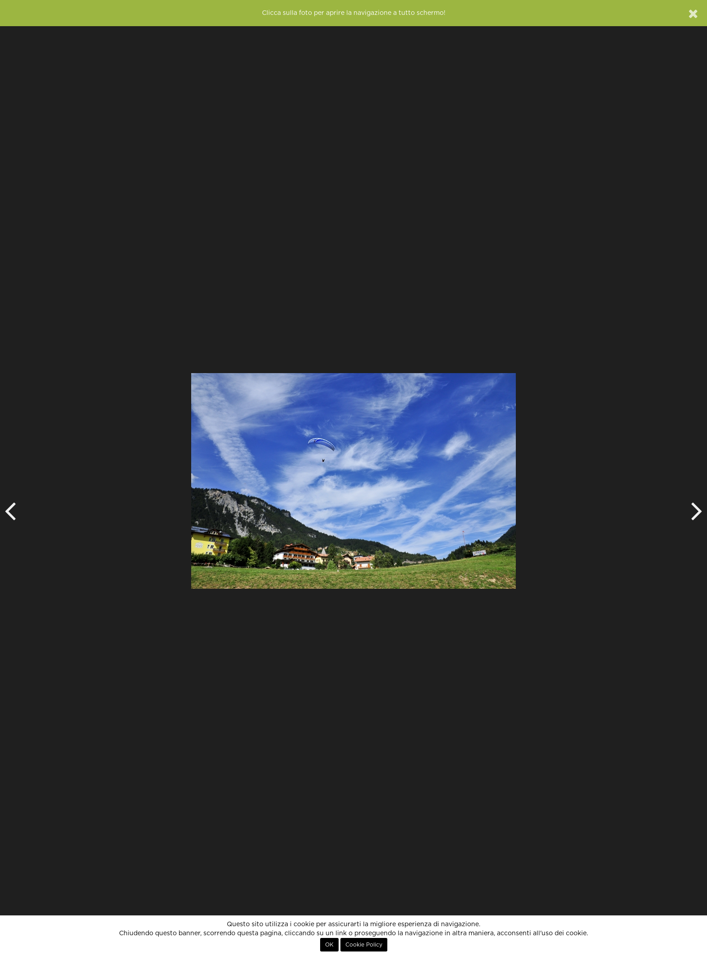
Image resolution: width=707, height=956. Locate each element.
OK (329, 944)
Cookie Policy (363, 944)
